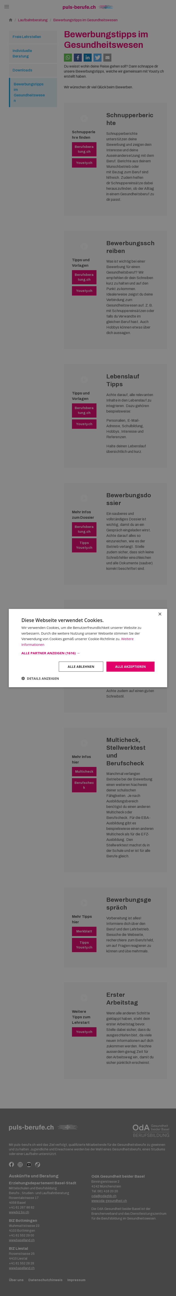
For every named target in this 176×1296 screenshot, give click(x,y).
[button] (87, 653)
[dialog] (88, 648)
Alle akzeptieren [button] (130, 666)
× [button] (160, 614)
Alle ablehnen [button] (80, 666)
